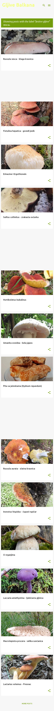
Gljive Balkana (18, 5)
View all (6, 25)
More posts (27, 703)
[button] (49, 65)
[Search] (43, 5)
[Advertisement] (27, 86)
